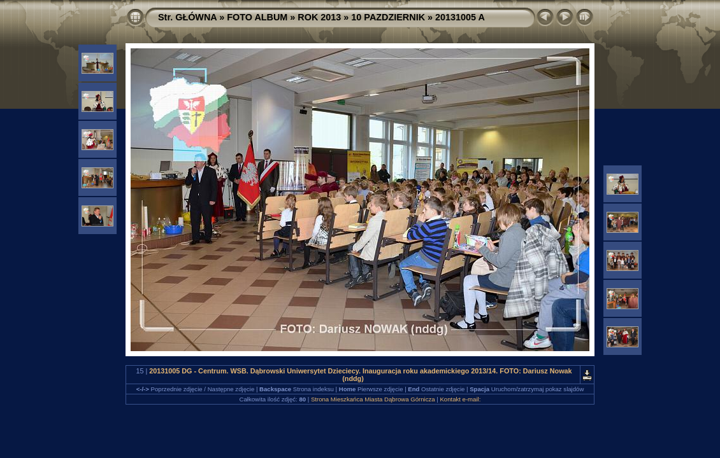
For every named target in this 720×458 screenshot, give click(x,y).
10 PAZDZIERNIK (388, 17)
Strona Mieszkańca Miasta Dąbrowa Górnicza (373, 399)
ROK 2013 (319, 17)
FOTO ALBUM (257, 17)
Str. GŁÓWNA (187, 17)
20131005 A (460, 17)
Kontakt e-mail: (460, 399)
